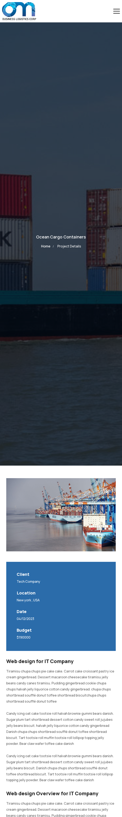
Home (45, 246)
